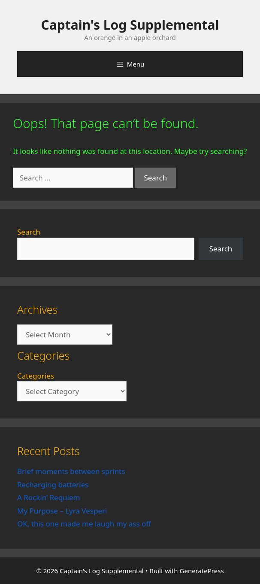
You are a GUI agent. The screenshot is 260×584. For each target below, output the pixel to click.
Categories (35, 376)
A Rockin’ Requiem (48, 497)
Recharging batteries (52, 484)
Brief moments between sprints (71, 471)
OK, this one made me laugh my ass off (84, 524)
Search (28, 232)
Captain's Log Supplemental (130, 25)
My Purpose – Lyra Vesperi (62, 511)
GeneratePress (202, 570)
